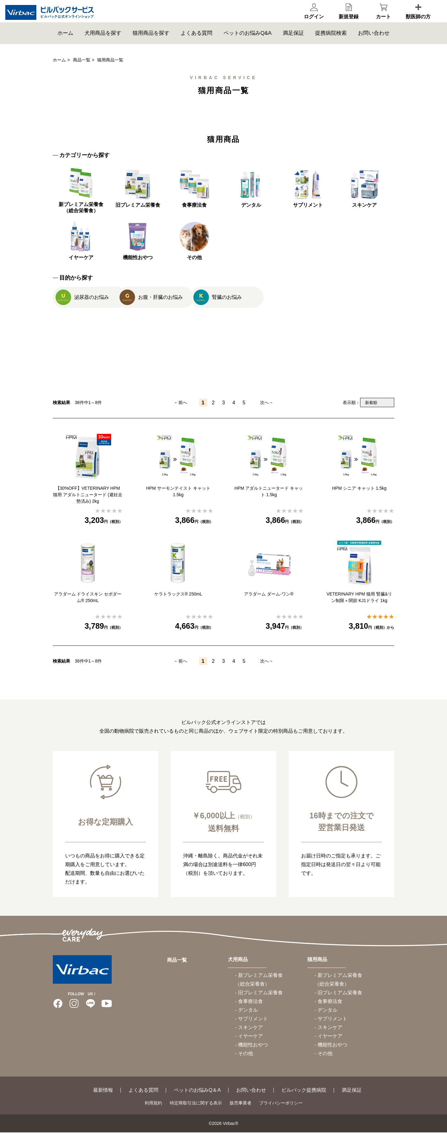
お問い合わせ (374, 42)
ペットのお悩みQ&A (248, 42)
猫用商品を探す (151, 42)
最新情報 (103, 1090)
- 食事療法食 (249, 1002)
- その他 (244, 1054)
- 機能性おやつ (251, 1045)
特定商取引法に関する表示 (196, 1103)
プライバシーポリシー (281, 1103)
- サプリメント (251, 1019)
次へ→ (266, 403)
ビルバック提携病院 (304, 1090)
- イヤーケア (249, 1036)
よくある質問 (196, 42)
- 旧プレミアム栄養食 (259, 993)
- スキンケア (249, 1028)
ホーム (65, 42)
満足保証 (293, 42)
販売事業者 (240, 1103)
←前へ (180, 403)
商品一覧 (81, 59)
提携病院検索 (331, 42)
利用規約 (153, 1103)
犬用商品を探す (102, 42)
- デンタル (246, 1010)
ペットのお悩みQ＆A (197, 1090)
